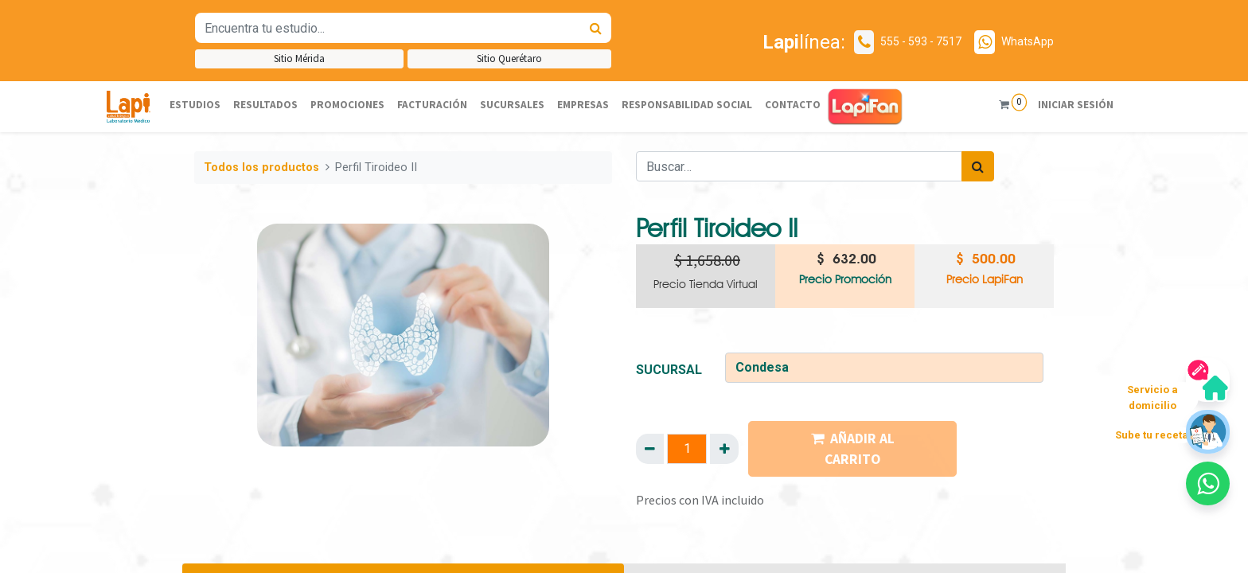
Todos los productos (261, 167)
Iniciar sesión (1072, 104)
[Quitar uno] (650, 449)
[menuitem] (195, 105)
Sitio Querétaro (509, 58)
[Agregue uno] (724, 449)
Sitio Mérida (299, 58)
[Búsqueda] (595, 28)
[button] (1208, 483)
